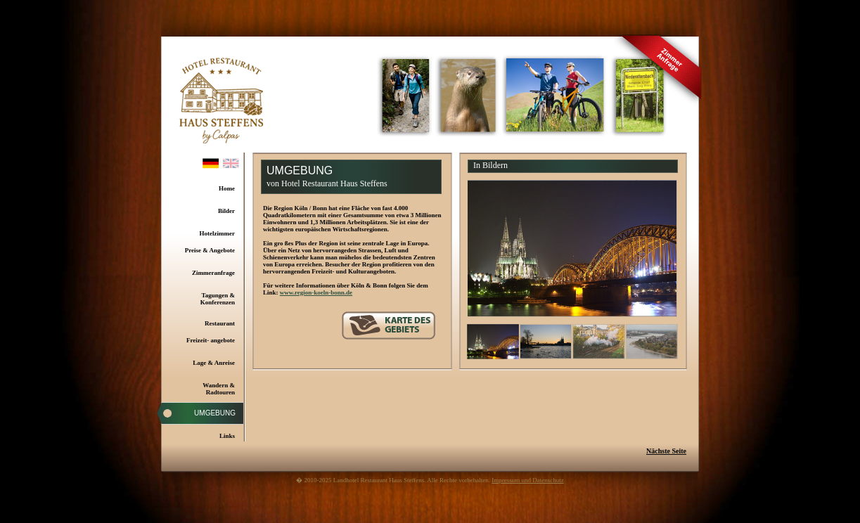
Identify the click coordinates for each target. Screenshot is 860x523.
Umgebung (215, 413)
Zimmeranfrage (213, 272)
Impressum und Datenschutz (527, 480)
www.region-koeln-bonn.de (316, 292)
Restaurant (220, 323)
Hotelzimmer (217, 233)
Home (227, 188)
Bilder (226, 210)
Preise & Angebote (210, 250)
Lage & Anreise (214, 362)
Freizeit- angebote (210, 340)
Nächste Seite (666, 451)
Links (227, 435)
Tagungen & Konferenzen (217, 299)
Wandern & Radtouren (219, 389)
